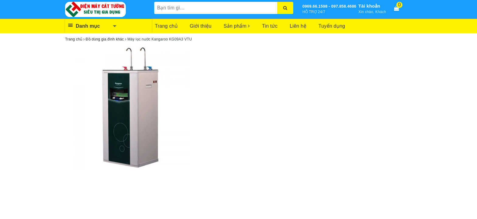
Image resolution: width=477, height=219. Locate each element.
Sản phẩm (237, 26)
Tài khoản (369, 6)
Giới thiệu (200, 26)
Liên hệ (298, 26)
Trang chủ (166, 26)
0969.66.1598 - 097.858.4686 (329, 6)
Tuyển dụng (332, 26)
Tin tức (269, 26)
